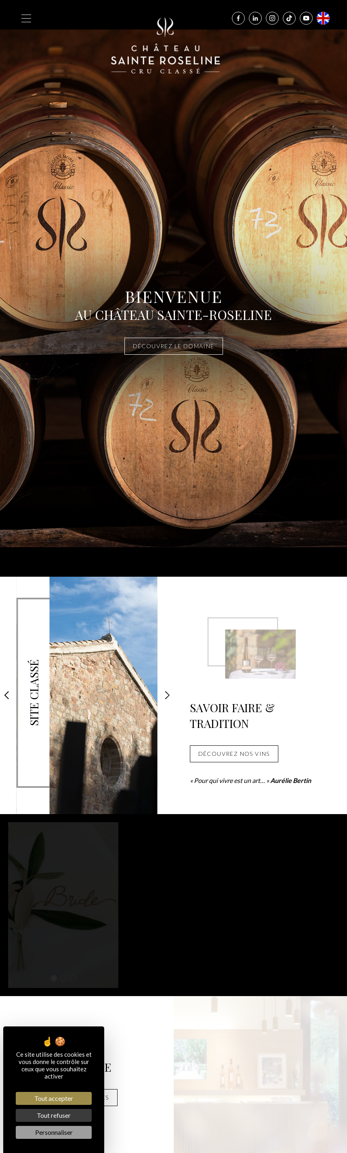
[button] (6, 695)
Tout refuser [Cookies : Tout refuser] (54, 1115)
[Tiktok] (289, 18)
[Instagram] (272, 18)
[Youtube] (306, 18)
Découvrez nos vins (234, 753)
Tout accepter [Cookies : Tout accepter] (53, 1098)
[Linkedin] (255, 18)
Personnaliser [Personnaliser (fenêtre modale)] (54, 1132)
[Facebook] (238, 18)
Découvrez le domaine (174, 346)
